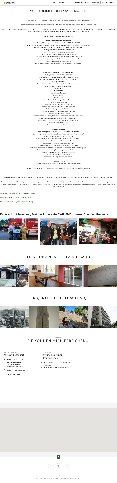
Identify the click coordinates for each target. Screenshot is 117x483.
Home (54, 3)
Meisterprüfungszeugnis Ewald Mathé (18, 193)
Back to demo (109, 3)
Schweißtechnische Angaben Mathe (17, 202)
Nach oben (58, 457)
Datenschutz (48, 478)
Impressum (39, 478)
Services (62, 3)
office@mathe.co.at (19, 370)
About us (79, 3)
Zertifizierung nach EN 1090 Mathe (16, 197)
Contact (95, 3)
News (87, 3)
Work (70, 3)
